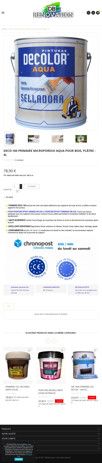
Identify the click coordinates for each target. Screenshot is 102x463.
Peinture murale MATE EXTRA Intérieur (50, 392)
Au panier (31, 186)
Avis (9, 306)
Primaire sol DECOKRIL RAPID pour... (17, 388)
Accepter (19, 459)
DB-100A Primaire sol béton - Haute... (82, 388)
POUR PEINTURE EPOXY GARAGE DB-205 (25, 212)
